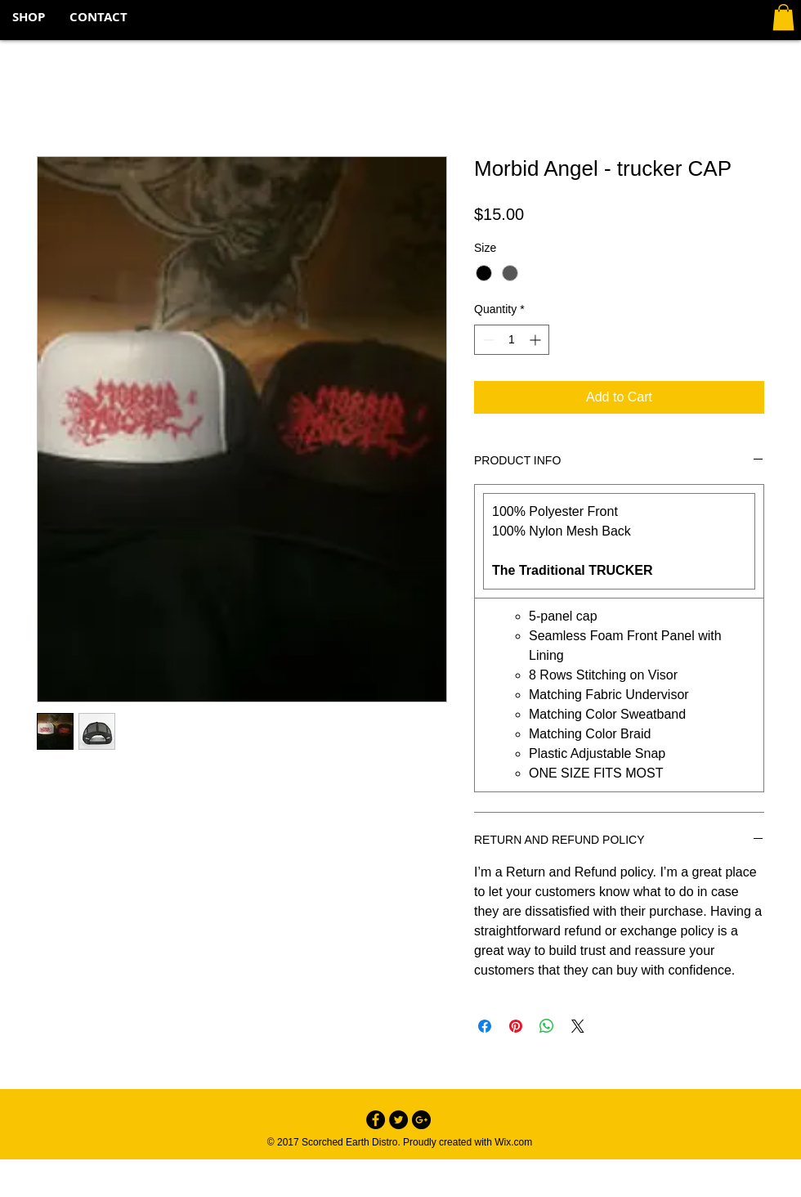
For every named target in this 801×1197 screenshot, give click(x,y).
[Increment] (536, 339)
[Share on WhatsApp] (547, 1026)
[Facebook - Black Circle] (375, 1119)
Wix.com (513, 1142)
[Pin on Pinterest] (516, 1026)
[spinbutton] (511, 339)
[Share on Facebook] (484, 1026)
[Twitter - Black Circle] (398, 1119)
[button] (783, 17)
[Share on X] (578, 1026)
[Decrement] (487, 339)
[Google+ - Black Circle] (421, 1119)
